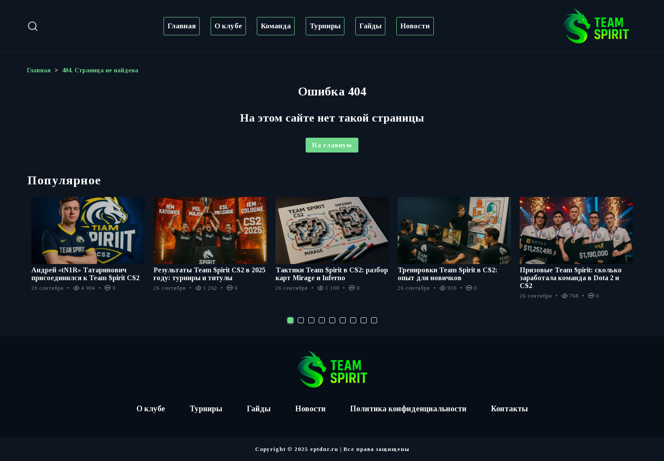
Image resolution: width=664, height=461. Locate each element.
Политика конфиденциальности (408, 408)
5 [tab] (332, 320)
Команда (276, 26)
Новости (415, 26)
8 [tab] (364, 320)
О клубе (228, 26)
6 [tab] (343, 320)
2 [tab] (301, 320)
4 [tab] (322, 320)
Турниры (325, 26)
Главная (181, 26)
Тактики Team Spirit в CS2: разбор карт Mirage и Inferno (332, 273)
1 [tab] (290, 320)
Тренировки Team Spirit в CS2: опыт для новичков (447, 273)
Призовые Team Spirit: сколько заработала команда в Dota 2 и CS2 (571, 277)
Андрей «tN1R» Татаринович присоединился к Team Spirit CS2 (85, 273)
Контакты (510, 408)
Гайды (370, 26)
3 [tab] (311, 320)
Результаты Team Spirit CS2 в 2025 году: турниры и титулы (209, 273)
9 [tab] (374, 320)
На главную (332, 145)
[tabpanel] (88, 249)
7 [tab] (353, 320)
